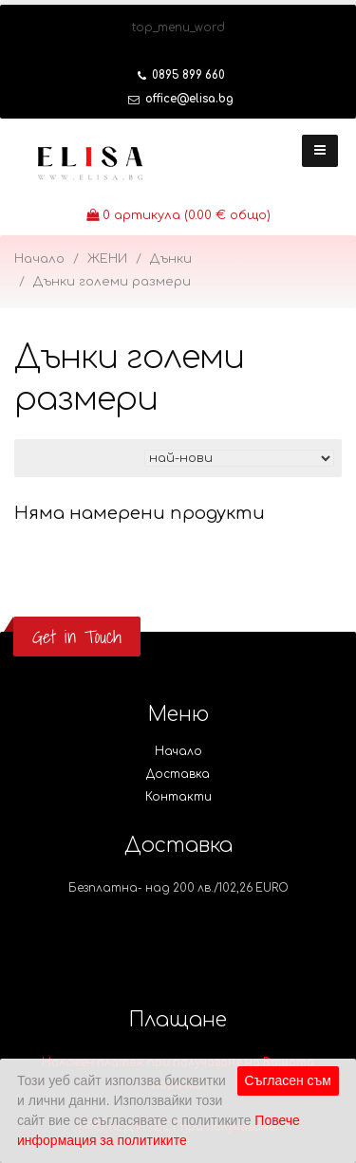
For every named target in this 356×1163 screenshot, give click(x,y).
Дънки (171, 259)
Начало (39, 259)
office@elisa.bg (181, 99)
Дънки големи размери (112, 281)
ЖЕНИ (107, 259)
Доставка (178, 774)
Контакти (178, 797)
